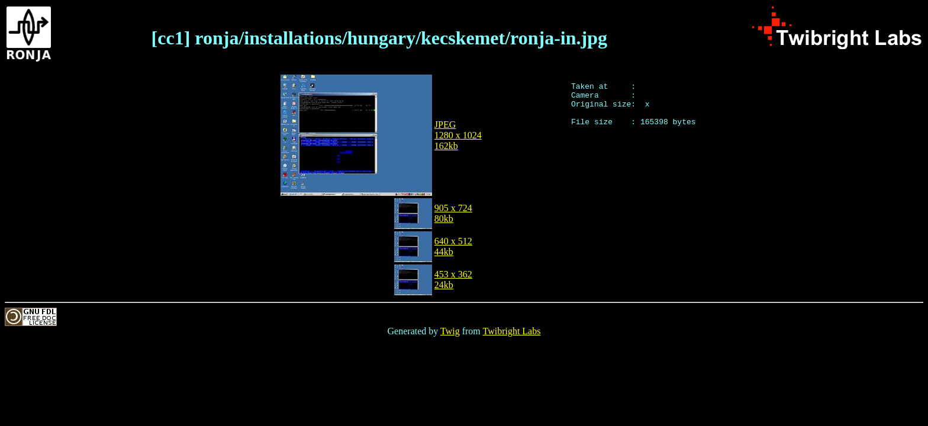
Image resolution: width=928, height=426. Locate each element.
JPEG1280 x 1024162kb (458, 135)
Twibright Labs (511, 331)
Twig (450, 331)
